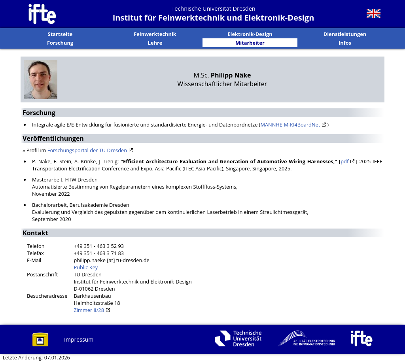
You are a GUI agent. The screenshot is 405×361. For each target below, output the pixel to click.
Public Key (86, 267)
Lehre (155, 42)
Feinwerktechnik (155, 34)
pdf (344, 161)
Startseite (60, 34)
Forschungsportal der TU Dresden (87, 150)
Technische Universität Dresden (213, 8)
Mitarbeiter (250, 42)
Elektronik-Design (249, 34)
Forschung (60, 42)
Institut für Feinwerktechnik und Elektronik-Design (213, 17)
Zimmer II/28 (89, 310)
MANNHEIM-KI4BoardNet (290, 124)
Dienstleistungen (345, 34)
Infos (345, 42)
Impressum (78, 339)
